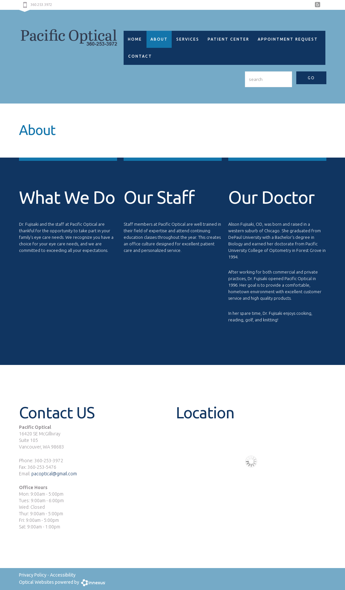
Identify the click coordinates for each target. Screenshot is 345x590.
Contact (140, 56)
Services (187, 39)
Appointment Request (288, 39)
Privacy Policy (32, 575)
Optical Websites (36, 582)
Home (135, 39)
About (159, 39)
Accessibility (63, 575)
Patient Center (228, 39)
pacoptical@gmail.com (53, 473)
